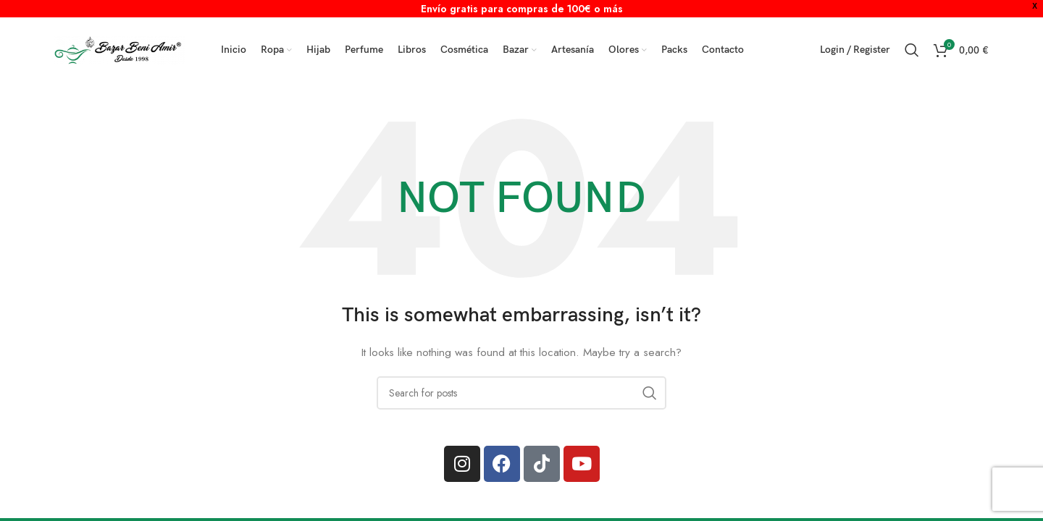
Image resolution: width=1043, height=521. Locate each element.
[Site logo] (119, 48)
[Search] (911, 49)
